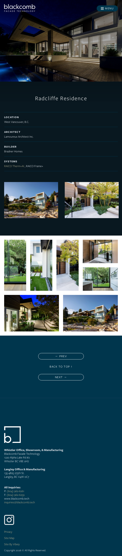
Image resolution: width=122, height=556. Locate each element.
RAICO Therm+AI (14, 166)
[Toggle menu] (107, 8)
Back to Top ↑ (61, 366)
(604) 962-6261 (15, 491)
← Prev (61, 356)
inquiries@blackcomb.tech (19, 502)
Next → (61, 377)
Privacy (8, 532)
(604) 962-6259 (15, 495)
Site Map (9, 538)
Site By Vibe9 (12, 544)
